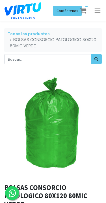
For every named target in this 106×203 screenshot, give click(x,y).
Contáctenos (67, 10)
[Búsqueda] (96, 59)
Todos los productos (29, 33)
